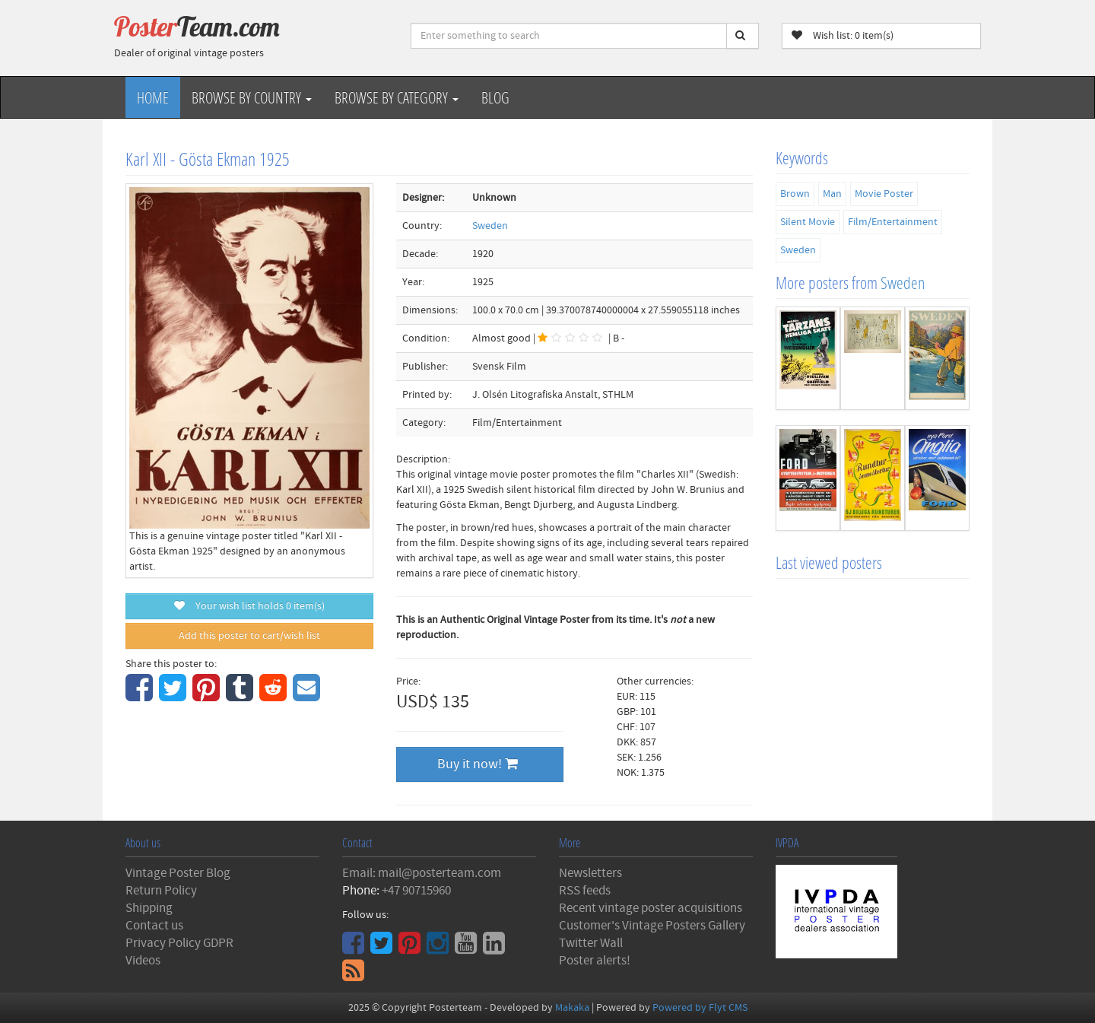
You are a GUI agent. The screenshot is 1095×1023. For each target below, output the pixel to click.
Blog (495, 97)
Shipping (149, 908)
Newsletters (590, 873)
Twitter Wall (591, 943)
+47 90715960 (416, 890)
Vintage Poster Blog (177, 873)
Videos (142, 960)
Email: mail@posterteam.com (421, 873)
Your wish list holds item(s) (249, 606)
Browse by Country (252, 97)
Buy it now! (477, 764)
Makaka (572, 1008)
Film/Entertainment (893, 222)
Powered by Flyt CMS (699, 1008)
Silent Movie (807, 222)
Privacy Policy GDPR (179, 943)
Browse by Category (397, 97)
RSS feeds (585, 890)
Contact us (154, 925)
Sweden (490, 226)
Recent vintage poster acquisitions (650, 908)
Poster (197, 26)
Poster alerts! (594, 960)
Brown (795, 194)
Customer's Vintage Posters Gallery (652, 925)
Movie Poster (884, 194)
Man (832, 194)
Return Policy (161, 890)
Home (153, 97)
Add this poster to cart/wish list (249, 636)
